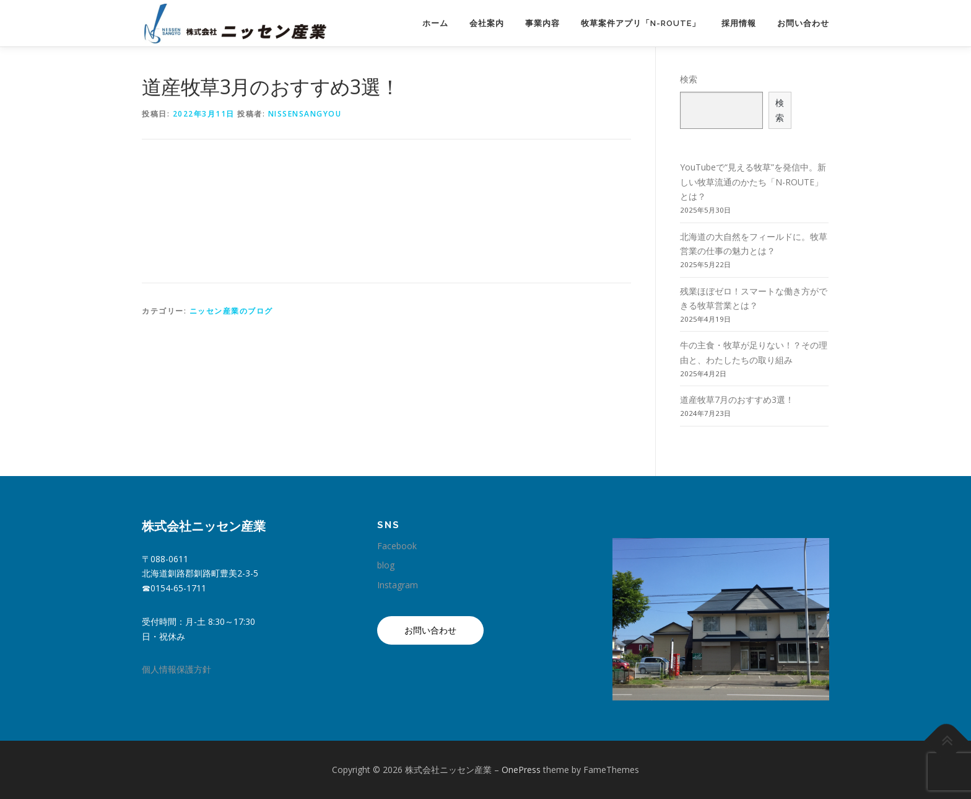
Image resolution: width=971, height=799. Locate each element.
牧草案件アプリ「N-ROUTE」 (640, 23)
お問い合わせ (803, 23)
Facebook (397, 546)
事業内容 (542, 23)
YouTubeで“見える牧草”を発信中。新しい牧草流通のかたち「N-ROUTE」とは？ (753, 182)
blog (385, 565)
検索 (688, 79)
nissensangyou (305, 113)
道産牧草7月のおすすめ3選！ (737, 399)
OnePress (521, 769)
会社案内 (486, 23)
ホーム (435, 23)
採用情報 (738, 23)
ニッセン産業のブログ (231, 311)
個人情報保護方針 (176, 669)
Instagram (397, 585)
